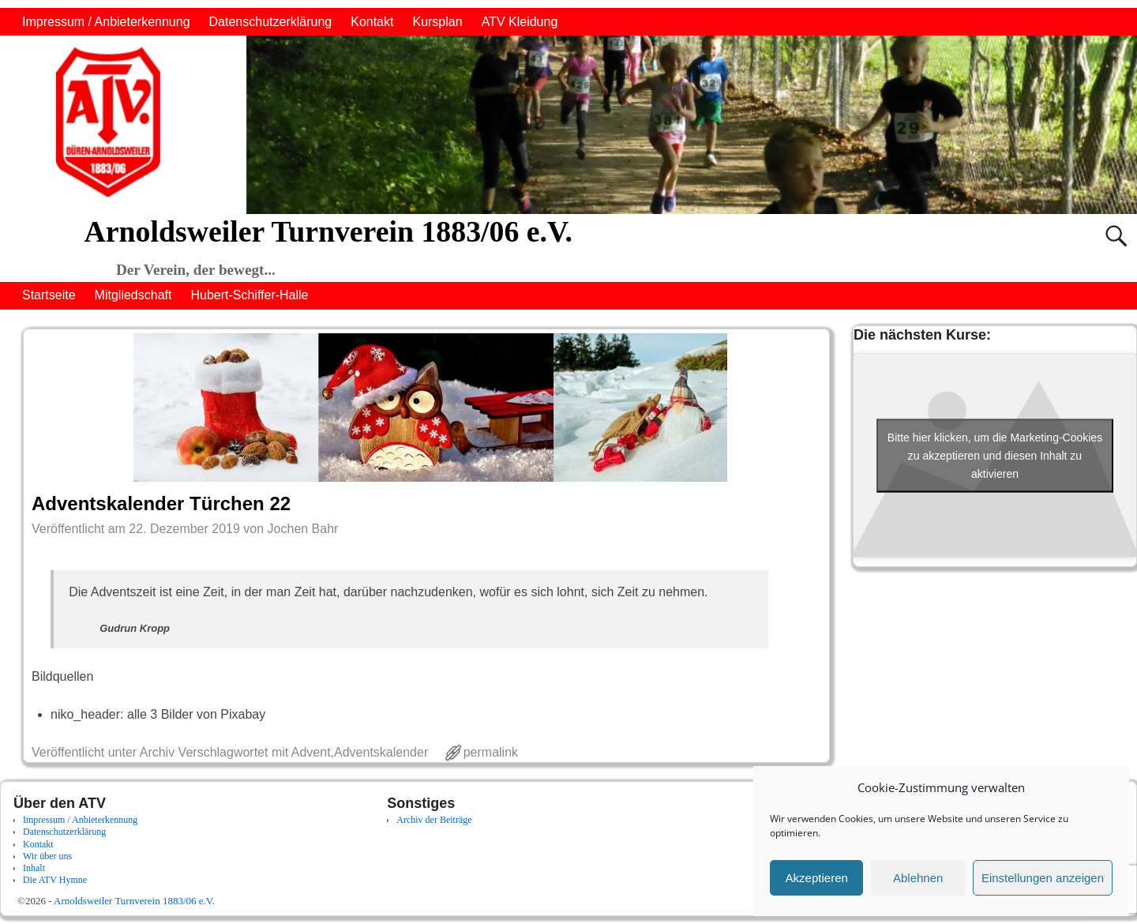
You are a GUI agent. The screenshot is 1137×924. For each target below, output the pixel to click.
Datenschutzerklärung (270, 21)
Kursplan (437, 21)
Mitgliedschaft (133, 295)
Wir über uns (47, 856)
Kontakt (372, 21)
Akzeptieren (817, 878)
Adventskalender (381, 752)
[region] (568, 125)
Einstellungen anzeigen (1042, 878)
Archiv (157, 752)
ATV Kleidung (520, 21)
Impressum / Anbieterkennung (106, 21)
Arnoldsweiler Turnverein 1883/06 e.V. (328, 231)
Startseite (49, 295)
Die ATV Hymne (55, 879)
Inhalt (34, 867)
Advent (311, 752)
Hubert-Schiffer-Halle (249, 295)
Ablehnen (918, 878)
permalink (490, 752)
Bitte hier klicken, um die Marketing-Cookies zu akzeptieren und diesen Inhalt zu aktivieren (994, 454)
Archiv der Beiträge (433, 819)
